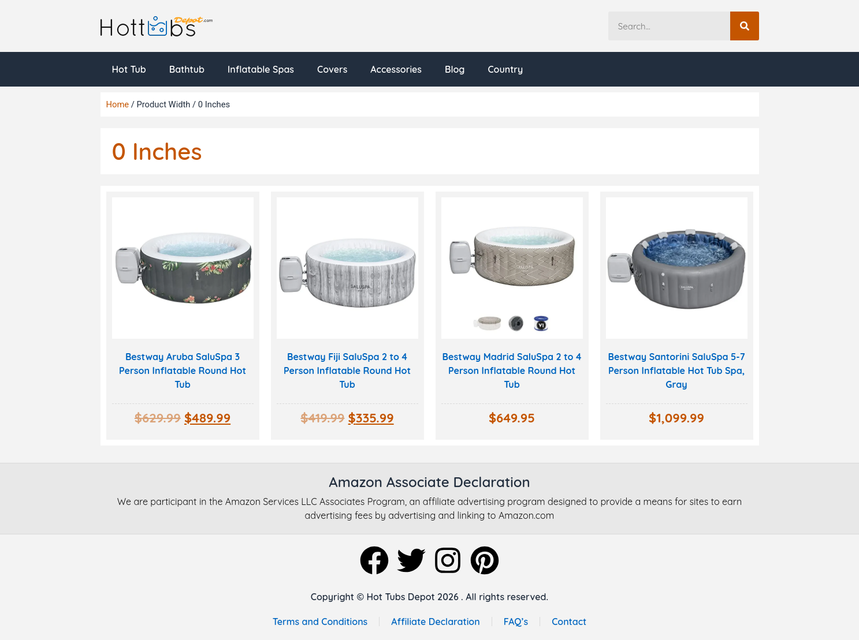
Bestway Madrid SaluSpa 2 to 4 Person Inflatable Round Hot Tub (512, 370)
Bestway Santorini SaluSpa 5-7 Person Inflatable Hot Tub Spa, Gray (676, 370)
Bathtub (186, 69)
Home (117, 104)
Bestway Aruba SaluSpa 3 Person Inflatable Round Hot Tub (182, 370)
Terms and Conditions (320, 621)
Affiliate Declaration (435, 621)
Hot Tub (129, 69)
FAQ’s (516, 621)
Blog (454, 69)
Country (505, 69)
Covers (332, 69)
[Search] (744, 26)
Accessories (396, 69)
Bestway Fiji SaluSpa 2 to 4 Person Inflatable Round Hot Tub (347, 370)
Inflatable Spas (261, 69)
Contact (569, 621)
